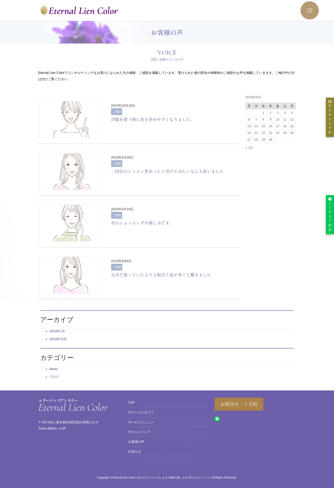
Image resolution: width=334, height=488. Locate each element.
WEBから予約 (330, 117)
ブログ (54, 377)
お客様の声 (136, 442)
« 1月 (249, 162)
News (53, 369)
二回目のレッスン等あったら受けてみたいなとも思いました (167, 185)
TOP (131, 402)
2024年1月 (57, 331)
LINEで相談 (330, 214)
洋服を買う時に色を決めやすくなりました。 (153, 133)
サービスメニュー (141, 422)
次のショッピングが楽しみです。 (142, 237)
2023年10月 (58, 339)
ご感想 (117, 126)
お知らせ (134, 451)
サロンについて (139, 432)
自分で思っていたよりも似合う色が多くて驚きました (161, 289)
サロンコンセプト (141, 412)
